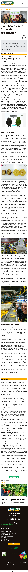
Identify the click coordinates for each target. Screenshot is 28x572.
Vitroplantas (4, 482)
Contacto (14, 543)
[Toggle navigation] (25, 3)
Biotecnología (6, 9)
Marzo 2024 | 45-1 (4, 23)
